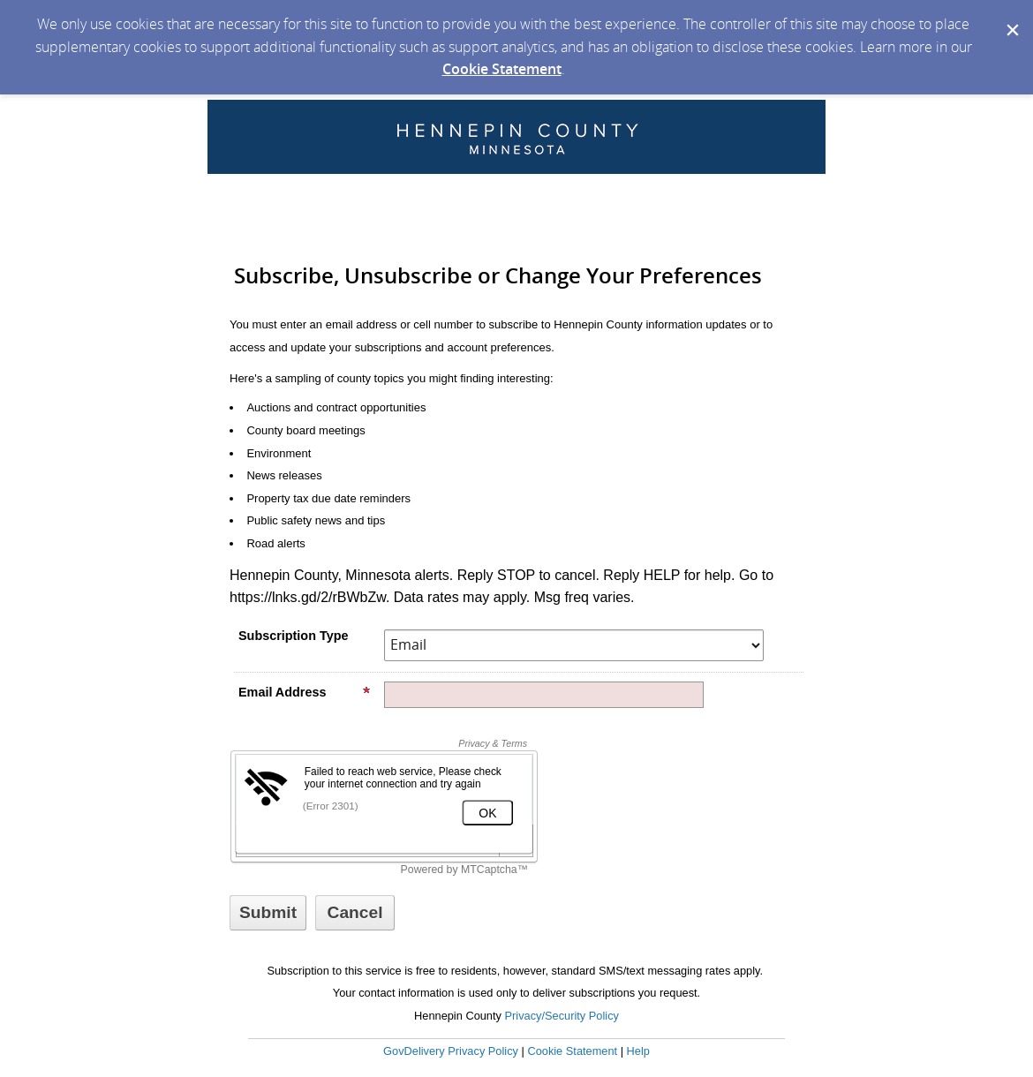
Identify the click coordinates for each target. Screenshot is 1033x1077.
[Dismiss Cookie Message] (1011, 17)
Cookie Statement (502, 69)
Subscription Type (293, 636)
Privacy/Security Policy (562, 1015)
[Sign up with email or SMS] (268, 912)
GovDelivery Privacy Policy (450, 1051)
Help (638, 1051)
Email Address (304, 692)
